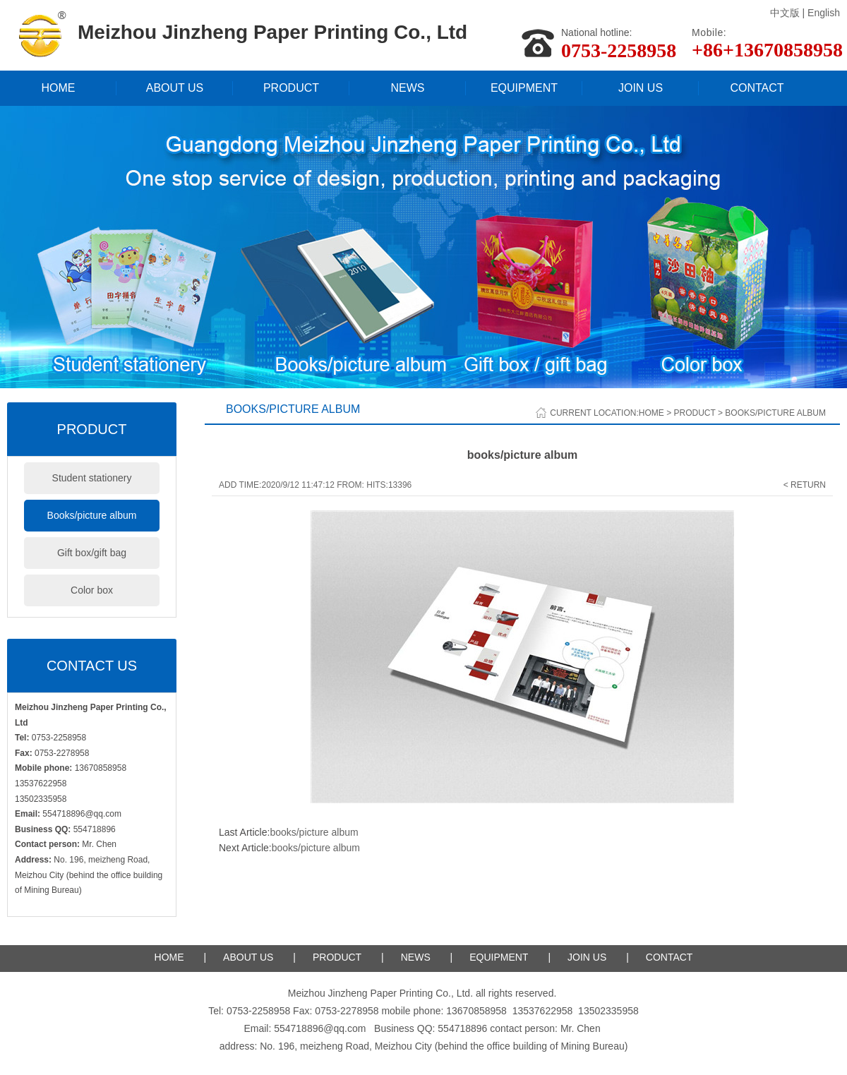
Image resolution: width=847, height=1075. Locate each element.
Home (651, 413)
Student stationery (92, 478)
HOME (59, 88)
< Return (804, 485)
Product (694, 413)
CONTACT (756, 88)
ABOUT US (175, 88)
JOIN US (640, 88)
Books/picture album (92, 515)
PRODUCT (291, 88)
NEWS (408, 88)
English (823, 12)
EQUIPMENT (524, 88)
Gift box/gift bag (91, 552)
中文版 (785, 12)
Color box (92, 590)
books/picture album (314, 832)
